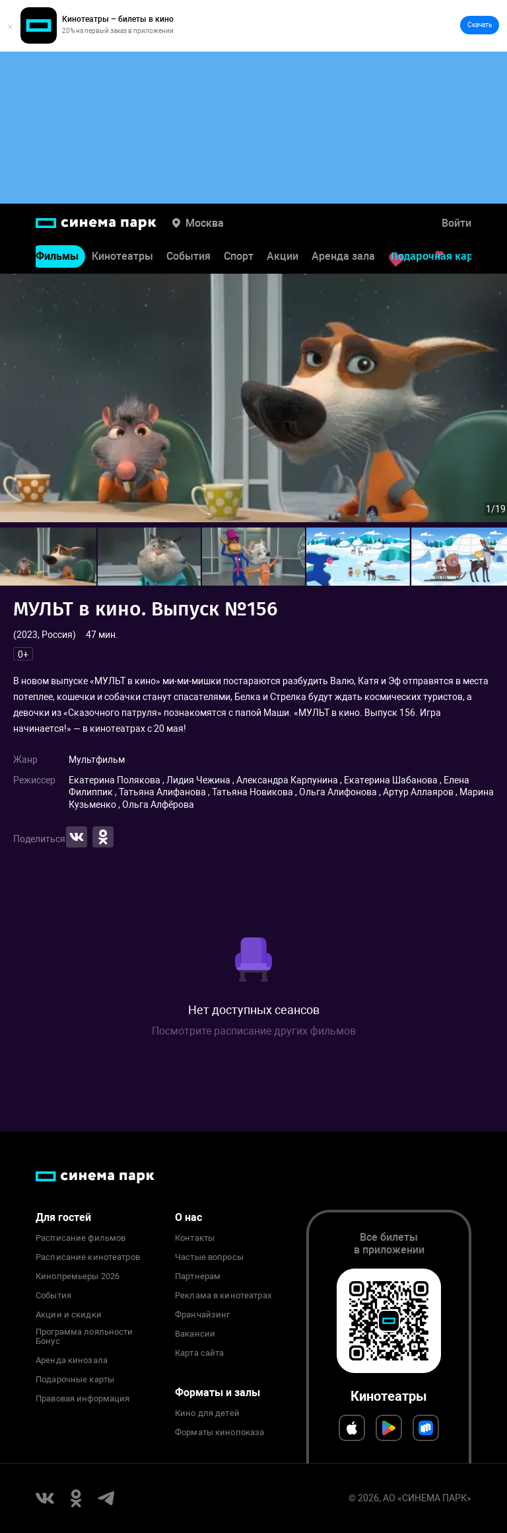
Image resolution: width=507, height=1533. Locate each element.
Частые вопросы (209, 1257)
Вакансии (195, 1334)
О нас (188, 1217)
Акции (282, 262)
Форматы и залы (217, 1392)
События (188, 262)
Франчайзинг (202, 1314)
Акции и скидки (69, 1314)
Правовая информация (82, 1398)
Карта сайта (199, 1353)
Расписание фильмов (80, 1238)
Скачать (479, 24)
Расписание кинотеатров (88, 1257)
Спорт (239, 262)
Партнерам (197, 1276)
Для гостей (63, 1217)
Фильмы (57, 262)
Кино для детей (207, 1413)
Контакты (195, 1238)
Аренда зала (343, 262)
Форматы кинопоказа (219, 1432)
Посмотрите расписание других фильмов (254, 1031)
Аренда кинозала (72, 1360)
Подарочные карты (75, 1379)
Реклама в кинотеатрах (223, 1295)
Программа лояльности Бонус (84, 1336)
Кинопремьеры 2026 (77, 1276)
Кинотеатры (122, 262)
